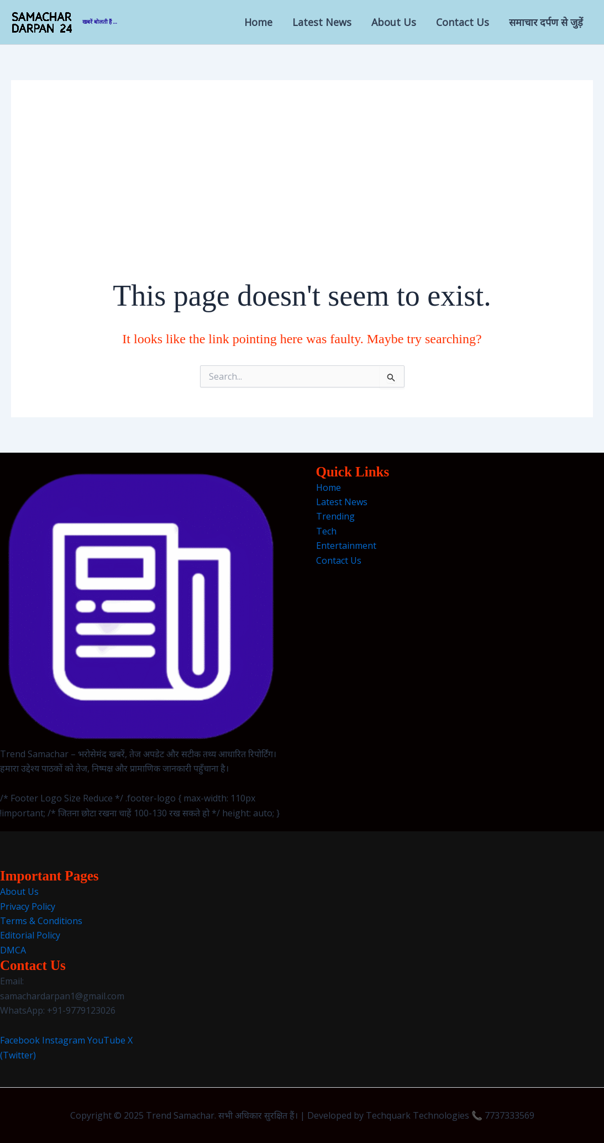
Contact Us (462, 22)
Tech (326, 531)
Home (258, 22)
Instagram (63, 1040)
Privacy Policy (27, 906)
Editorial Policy (30, 935)
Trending (335, 516)
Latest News (321, 22)
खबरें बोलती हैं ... (99, 22)
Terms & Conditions (41, 921)
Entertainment (346, 545)
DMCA (13, 950)
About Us (393, 22)
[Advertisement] (302, 192)
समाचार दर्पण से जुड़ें (546, 22)
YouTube (106, 1040)
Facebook (20, 1040)
